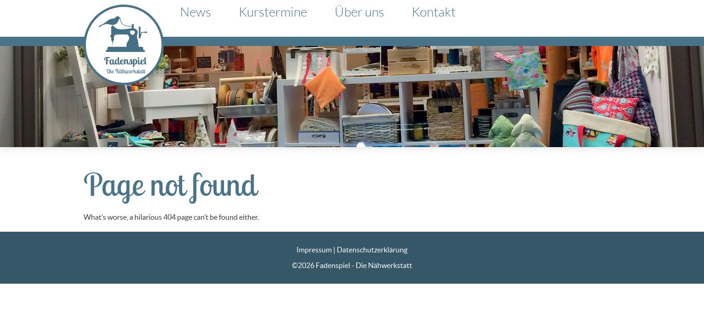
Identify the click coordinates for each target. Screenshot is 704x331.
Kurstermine (273, 12)
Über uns (359, 12)
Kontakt (434, 12)
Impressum (314, 249)
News (195, 12)
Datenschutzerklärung (372, 249)
